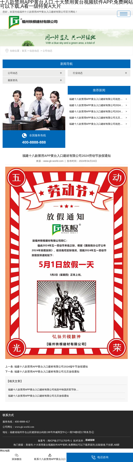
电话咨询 (99, 457)
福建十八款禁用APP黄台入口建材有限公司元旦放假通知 (99, 117)
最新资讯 (12, 80)
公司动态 (12, 73)
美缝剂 (29, 444)
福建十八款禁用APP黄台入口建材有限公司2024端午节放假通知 (51, 366)
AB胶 (116, 444)
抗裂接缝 (100, 444)
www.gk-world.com (53, 161)
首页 (24, 50)
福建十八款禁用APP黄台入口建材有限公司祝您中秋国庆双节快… (43, 389)
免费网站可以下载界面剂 (81, 444)
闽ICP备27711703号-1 (60, 440)
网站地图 (5, 450)
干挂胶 (109, 444)
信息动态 (34, 50)
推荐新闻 (99, 90)
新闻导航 (66, 64)
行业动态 (78, 73)
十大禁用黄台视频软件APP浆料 (51, 444)
